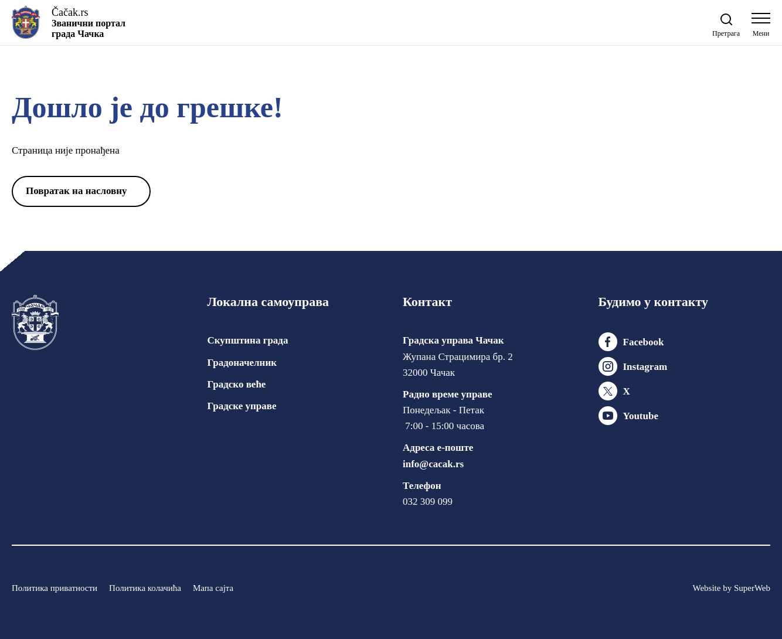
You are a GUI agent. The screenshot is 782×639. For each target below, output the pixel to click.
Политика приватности (54, 588)
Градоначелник (242, 362)
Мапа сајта (213, 588)
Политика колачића (145, 588)
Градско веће (237, 384)
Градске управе (242, 406)
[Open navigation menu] (761, 28)
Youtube (640, 416)
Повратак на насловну (76, 190)
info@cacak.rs (433, 464)
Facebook (643, 342)
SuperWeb (752, 588)
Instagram (645, 366)
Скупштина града (248, 340)
